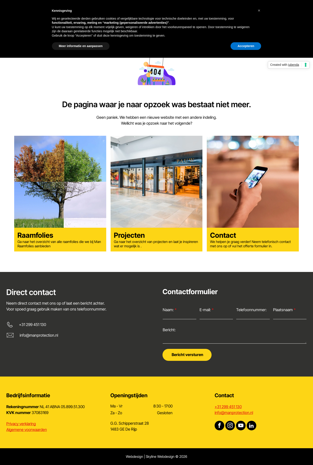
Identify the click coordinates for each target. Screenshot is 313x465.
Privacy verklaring (21, 423)
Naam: (168, 309)
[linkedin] (251, 426)
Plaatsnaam (283, 309)
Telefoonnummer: (251, 309)
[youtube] (241, 426)
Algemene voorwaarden (26, 429)
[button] (259, 10)
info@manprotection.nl (39, 335)
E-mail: (205, 309)
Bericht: (169, 330)
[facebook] (219, 426)
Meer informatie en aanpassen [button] (81, 46)
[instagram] (230, 426)
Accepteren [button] (246, 46)
